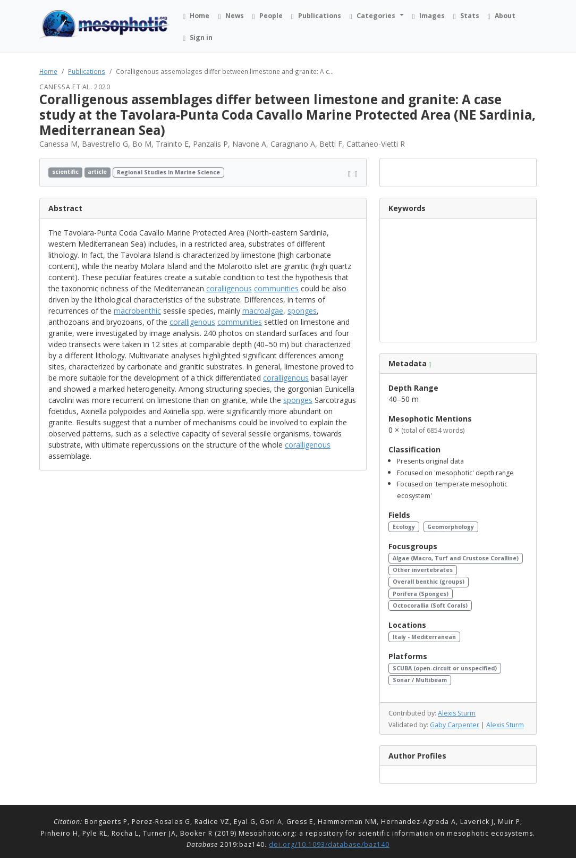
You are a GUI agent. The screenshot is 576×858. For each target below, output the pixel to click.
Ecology (404, 527)
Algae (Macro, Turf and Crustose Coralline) (456, 558)
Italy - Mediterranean (424, 637)
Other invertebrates (423, 570)
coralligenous (229, 288)
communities (276, 288)
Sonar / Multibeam (420, 680)
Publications (86, 71)
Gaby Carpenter (454, 724)
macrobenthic (137, 311)
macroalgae (262, 311)
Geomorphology (450, 527)
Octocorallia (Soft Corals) (430, 605)
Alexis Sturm (457, 713)
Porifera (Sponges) (420, 594)
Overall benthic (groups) (428, 581)
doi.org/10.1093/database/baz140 (329, 844)
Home (48, 71)
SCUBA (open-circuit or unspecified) (445, 668)
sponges (302, 311)
